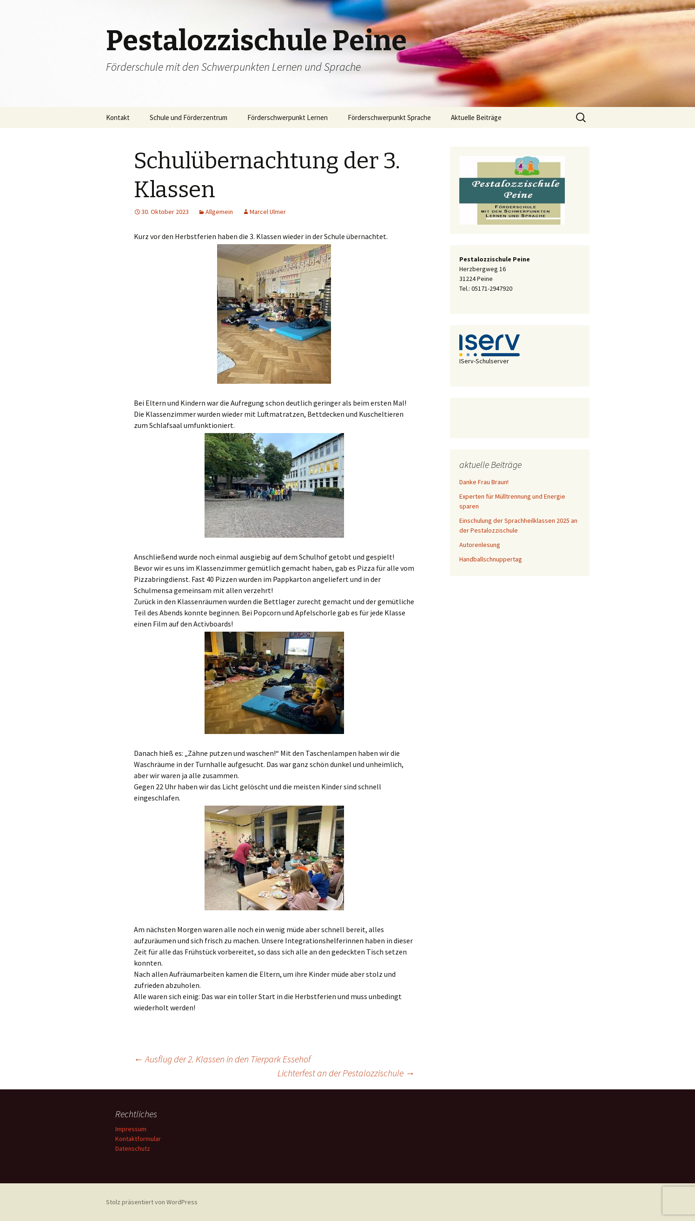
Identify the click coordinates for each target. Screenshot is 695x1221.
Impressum (130, 1129)
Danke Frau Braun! (484, 482)
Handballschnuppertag (490, 559)
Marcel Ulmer (268, 211)
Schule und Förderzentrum (188, 117)
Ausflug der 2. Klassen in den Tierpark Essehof (222, 1059)
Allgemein (219, 211)
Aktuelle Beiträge (476, 117)
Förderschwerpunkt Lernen (287, 117)
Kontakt (118, 117)
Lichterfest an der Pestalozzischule (346, 1073)
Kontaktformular (138, 1138)
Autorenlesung (479, 544)
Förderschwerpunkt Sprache (389, 117)
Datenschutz (132, 1148)
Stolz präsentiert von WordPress (152, 1202)
